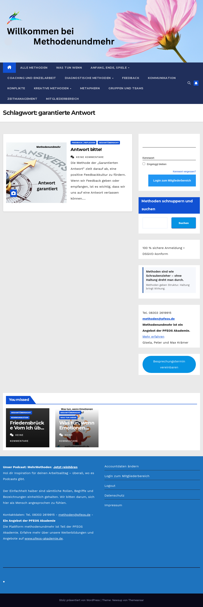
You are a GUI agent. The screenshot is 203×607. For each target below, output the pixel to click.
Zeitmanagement (22, 99)
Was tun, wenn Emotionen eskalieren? (76, 428)
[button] (189, 83)
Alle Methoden (34, 67)
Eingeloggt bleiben (155, 164)
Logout (109, 486)
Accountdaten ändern (121, 466)
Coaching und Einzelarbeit (31, 78)
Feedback (130, 78)
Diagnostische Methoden (88, 78)
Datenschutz (114, 495)
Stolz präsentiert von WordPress (80, 600)
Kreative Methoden (52, 88)
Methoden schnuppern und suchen (167, 205)
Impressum (113, 505)
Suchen (184, 223)
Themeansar (136, 600)
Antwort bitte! (86, 149)
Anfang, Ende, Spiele (109, 67)
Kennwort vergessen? (184, 171)
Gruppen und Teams (126, 88)
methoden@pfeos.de (74, 515)
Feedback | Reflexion (83, 142)
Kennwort (148, 157)
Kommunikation (162, 78)
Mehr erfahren (153, 336)
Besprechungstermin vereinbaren (169, 364)
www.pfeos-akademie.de (44, 538)
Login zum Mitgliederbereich (126, 476)
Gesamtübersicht (109, 142)
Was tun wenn (69, 67)
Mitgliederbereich (62, 99)
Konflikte (16, 88)
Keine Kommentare (90, 157)
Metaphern (90, 88)
